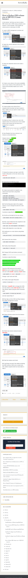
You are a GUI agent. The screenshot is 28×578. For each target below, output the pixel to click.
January (7, 565)
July (6, 552)
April (6, 558)
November (8, 543)
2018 (5, 516)
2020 (5, 511)
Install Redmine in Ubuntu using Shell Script (14, 521)
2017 (5, 568)
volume (18, 392)
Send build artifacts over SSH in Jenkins (11, 488)
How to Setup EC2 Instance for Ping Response (12, 482)
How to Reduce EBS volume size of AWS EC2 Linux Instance (13, 17)
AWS (5, 392)
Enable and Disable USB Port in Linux (10, 471)
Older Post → (23, 398)
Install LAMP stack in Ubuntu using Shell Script (14, 528)
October (7, 545)
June (6, 554)
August (7, 549)
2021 (5, 509)
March (7, 561)
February (7, 563)
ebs (13, 392)
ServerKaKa (22, 3)
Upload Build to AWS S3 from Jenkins (10, 469)
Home (14, 398)
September (8, 547)
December (8, 519)
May (6, 556)
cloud (9, 392)
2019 (5, 514)
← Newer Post (4, 398)
